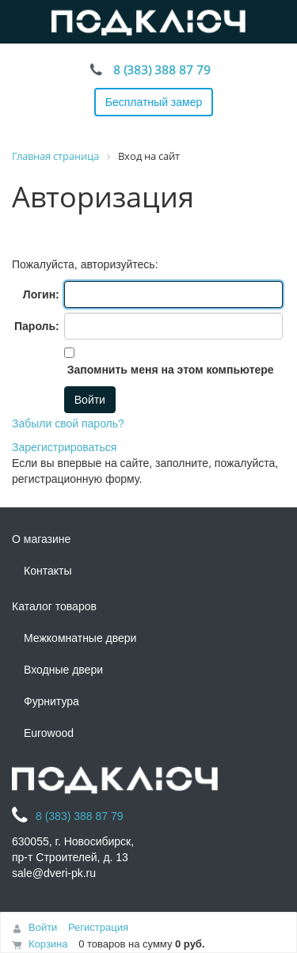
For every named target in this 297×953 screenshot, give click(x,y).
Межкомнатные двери (80, 638)
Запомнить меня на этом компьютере (169, 369)
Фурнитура (51, 701)
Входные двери (63, 669)
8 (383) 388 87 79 (162, 70)
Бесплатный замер (154, 102)
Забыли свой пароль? (68, 423)
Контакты (47, 570)
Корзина (48, 944)
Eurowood (49, 733)
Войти (43, 927)
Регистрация (98, 927)
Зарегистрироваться (64, 447)
